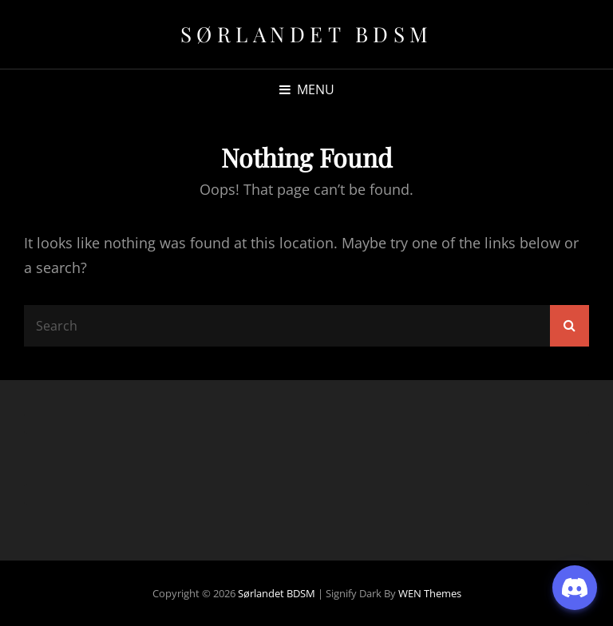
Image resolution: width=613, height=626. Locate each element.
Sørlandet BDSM (306, 34)
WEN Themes (429, 593)
